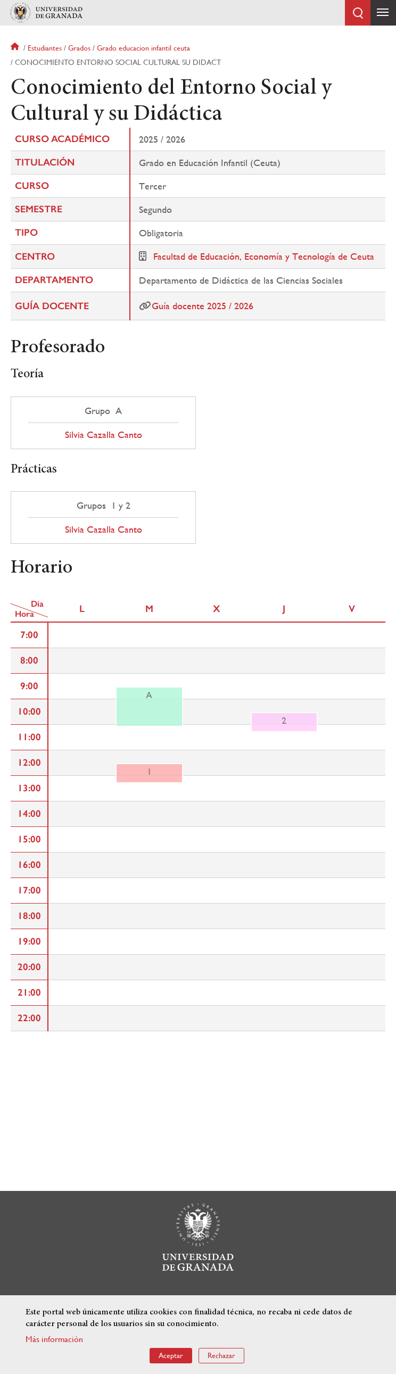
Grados (79, 48)
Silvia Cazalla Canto (103, 434)
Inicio (16, 48)
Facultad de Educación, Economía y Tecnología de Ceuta (263, 256)
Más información (54, 1339)
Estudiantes (45, 48)
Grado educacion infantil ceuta (143, 48)
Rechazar (221, 1355)
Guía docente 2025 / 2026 (202, 305)
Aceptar (171, 1355)
